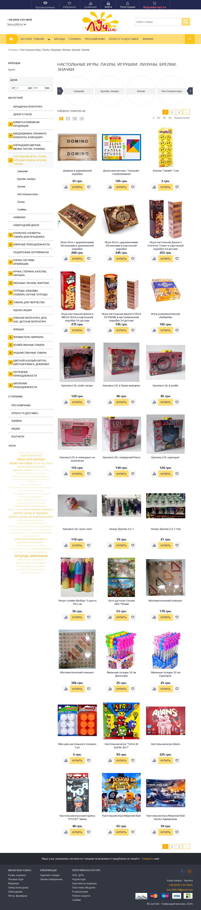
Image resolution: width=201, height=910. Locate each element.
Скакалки (22, 171)
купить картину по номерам (30, 503)
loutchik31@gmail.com (180, 889)
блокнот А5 (22, 473)
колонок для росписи (30, 497)
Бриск (11, 69)
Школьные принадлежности (22, 385)
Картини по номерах (84, 883)
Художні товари (49, 875)
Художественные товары (27, 352)
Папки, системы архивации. (21, 262)
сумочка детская (41, 549)
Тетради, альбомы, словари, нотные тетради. (28, 292)
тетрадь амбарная (37, 552)
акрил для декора (31, 459)
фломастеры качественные (31, 563)
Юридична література (27, 106)
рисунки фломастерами (22, 533)
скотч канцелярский (21, 549)
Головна (75, 38)
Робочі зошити (81, 895)
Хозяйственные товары (26, 345)
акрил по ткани (21, 470)
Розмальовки (80, 891)
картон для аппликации (21, 487)
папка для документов (30, 520)
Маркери (13, 883)
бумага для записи (37, 473)
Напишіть (147, 858)
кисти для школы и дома (24, 494)
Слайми (76, 899)
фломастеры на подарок (31, 566)
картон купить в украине (30, 490)
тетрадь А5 (20, 552)
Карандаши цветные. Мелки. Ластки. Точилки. (26, 147)
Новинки (19, 217)
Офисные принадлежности (29, 244)
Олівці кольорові (18, 887)
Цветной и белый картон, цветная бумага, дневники (28, 362)
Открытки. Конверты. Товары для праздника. (26, 235)
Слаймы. (22, 209)
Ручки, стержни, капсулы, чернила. (27, 273)
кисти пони (43, 494)
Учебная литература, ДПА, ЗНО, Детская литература (27, 319)
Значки (21, 186)
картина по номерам (31, 484)
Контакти (17, 436)
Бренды (59, 38)
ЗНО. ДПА (78, 875)
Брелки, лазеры (26, 178)
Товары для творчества (26, 302)
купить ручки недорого (38, 509)
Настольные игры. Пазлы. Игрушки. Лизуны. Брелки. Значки (27, 160)
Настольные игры (27, 194)
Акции (15, 428)
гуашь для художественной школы (31, 476)
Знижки (147, 38)
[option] (78, 91)
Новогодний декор (26, 225)
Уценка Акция (22, 310)
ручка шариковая (26, 546)
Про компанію (95, 38)
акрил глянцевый (30, 455)
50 (170, 117)
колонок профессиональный (31, 500)
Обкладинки (15, 891)
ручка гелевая (43, 533)
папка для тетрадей (27, 523)
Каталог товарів (35, 39)
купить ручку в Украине (31, 513)
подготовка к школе (21, 529)
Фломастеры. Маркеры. (26, 337)
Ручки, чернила (17, 875)
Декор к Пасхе (22, 114)
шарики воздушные (31, 572)
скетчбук (40, 546)
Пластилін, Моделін (83, 887)
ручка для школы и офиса (31, 539)
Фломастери (15, 879)
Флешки (18, 329)
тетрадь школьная (31, 556)
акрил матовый (20, 463)
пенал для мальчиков (41, 526)
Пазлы (21, 201)
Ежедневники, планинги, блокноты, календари (27, 135)
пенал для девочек (18, 526)
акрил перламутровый (31, 466)
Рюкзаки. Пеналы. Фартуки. (28, 283)
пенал (41, 523)
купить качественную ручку (31, 506)
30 (164, 117)
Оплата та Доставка (123, 38)
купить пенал (15, 509)
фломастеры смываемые (30, 569)
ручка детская (30, 536)
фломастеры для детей (31, 560)
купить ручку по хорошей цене (31, 516)
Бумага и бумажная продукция (23, 124)
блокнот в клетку (40, 470)
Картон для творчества (31, 452)
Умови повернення (51, 879)
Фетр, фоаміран (17, 895)
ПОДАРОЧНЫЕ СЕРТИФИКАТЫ (31, 252)
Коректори (78, 879)
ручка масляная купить (30, 542)
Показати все (182, 117)
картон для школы (43, 487)
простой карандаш (42, 529)
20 (158, 117)
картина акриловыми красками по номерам (31, 480)
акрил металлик (43, 463)
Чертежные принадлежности (22, 374)
